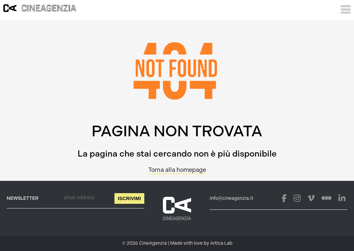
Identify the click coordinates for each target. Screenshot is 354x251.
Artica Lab (221, 243)
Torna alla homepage (177, 170)
